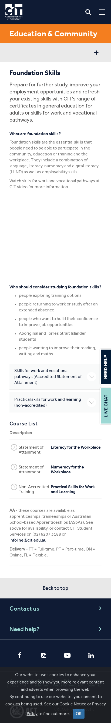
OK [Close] (79, 713)
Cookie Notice (72, 703)
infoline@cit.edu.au (27, 540)
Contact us (56, 608)
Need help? (56, 629)
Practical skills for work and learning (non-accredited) (55, 402)
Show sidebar (96, 53)
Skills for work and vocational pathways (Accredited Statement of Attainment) (55, 376)
